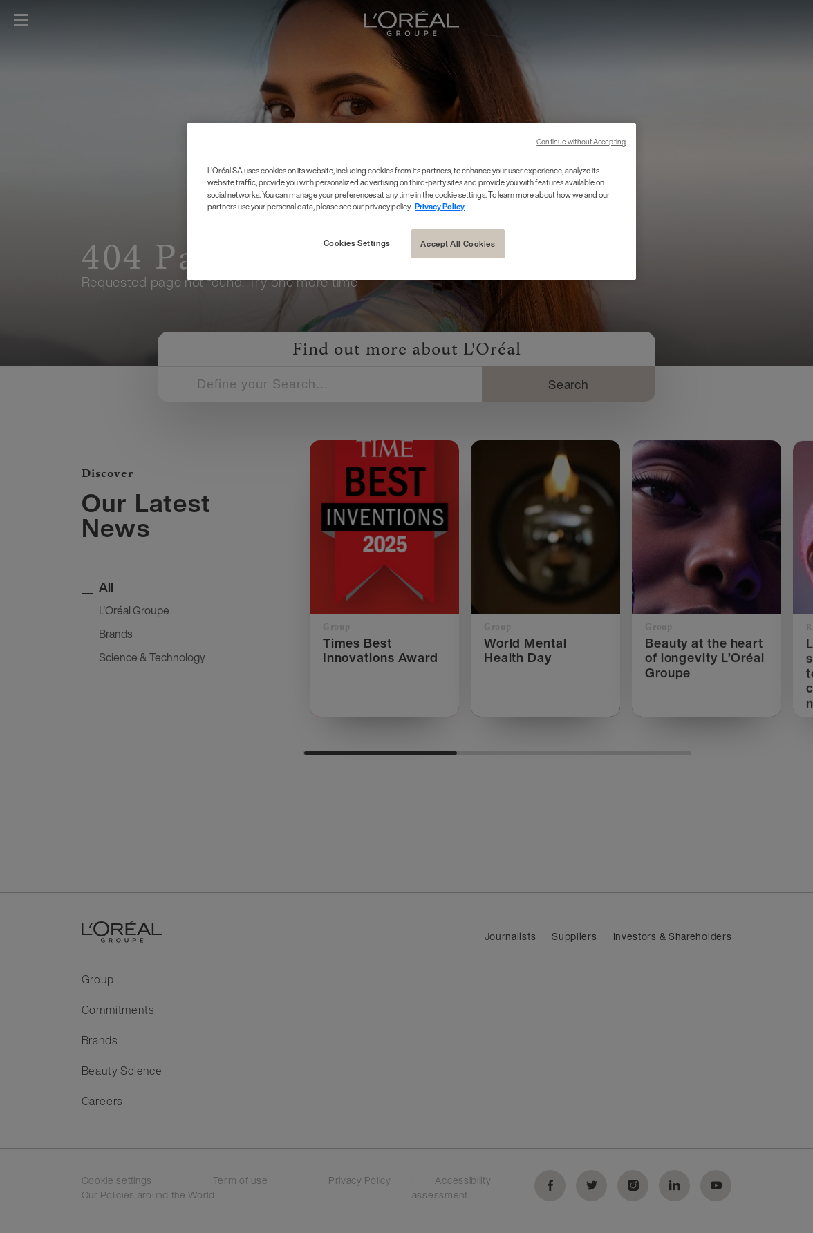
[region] (411, 201)
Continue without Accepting (581, 142)
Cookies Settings (357, 243)
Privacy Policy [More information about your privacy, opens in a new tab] (440, 206)
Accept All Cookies (457, 244)
